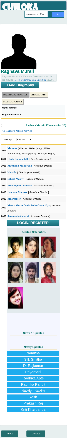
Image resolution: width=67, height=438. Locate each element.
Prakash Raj (33, 403)
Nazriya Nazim (33, 391)
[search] (35, 14)
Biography (39, 94)
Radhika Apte (33, 378)
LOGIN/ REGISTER (33, 223)
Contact (36, 433)
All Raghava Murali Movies (17, 130)
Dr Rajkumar (33, 366)
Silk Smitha (33, 359)
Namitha (33, 353)
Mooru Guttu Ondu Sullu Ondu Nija (30, 80)
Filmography (13, 101)
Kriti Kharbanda (33, 409)
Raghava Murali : (15, 94)
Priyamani (33, 372)
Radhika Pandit (33, 384)
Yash (33, 397)
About (10, 433)
